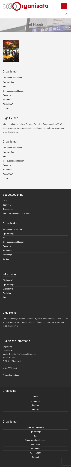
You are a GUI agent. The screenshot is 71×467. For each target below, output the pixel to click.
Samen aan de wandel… (13, 78)
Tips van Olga (8, 82)
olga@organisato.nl (13, 375)
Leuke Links (8, 289)
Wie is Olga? (8, 104)
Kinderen (35, 405)
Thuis (5, 200)
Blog (5, 86)
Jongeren (35, 401)
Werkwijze (7, 95)
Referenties (8, 99)
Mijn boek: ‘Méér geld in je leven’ (17, 213)
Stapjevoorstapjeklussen (13, 91)
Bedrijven (7, 205)
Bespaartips (8, 209)
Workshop (7, 293)
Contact (6, 108)
